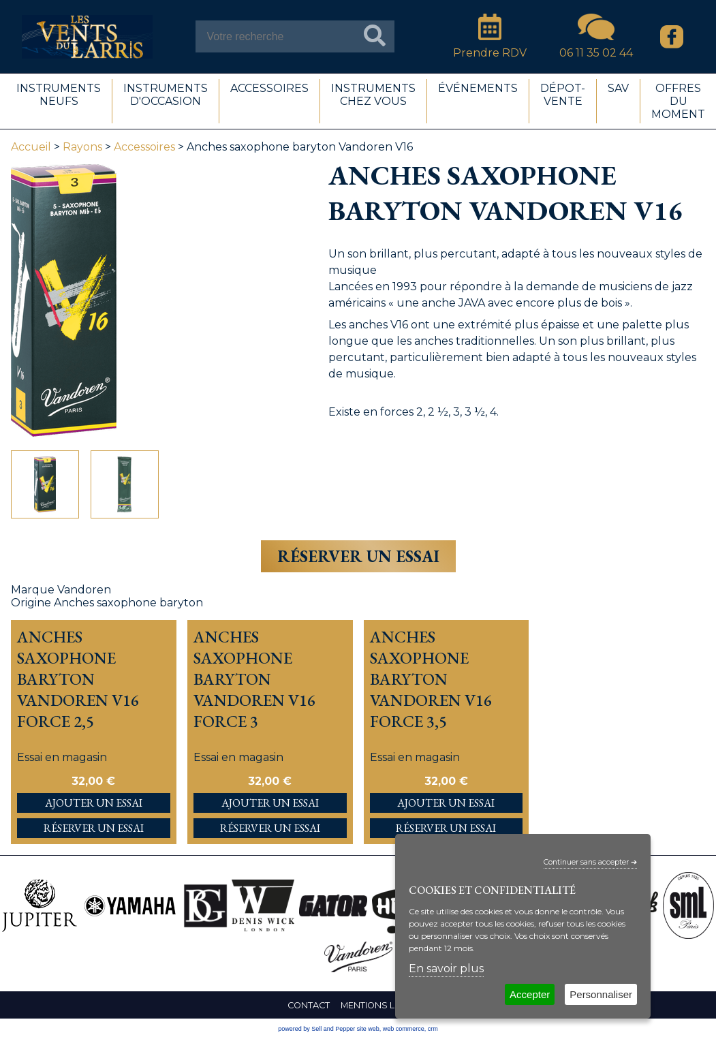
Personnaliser (601, 994)
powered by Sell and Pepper (316, 1028)
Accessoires (144, 146)
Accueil (31, 146)
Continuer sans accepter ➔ (590, 862)
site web (368, 1028)
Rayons (82, 146)
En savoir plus (446, 968)
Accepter (530, 994)
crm (433, 1028)
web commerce (403, 1028)
